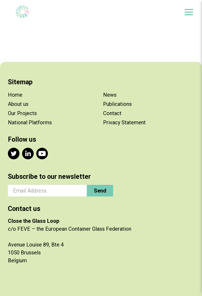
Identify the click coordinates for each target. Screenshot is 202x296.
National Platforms (30, 122)
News (110, 95)
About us (18, 104)
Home (15, 95)
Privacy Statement (124, 122)
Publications (117, 104)
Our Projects (22, 113)
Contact (112, 113)
